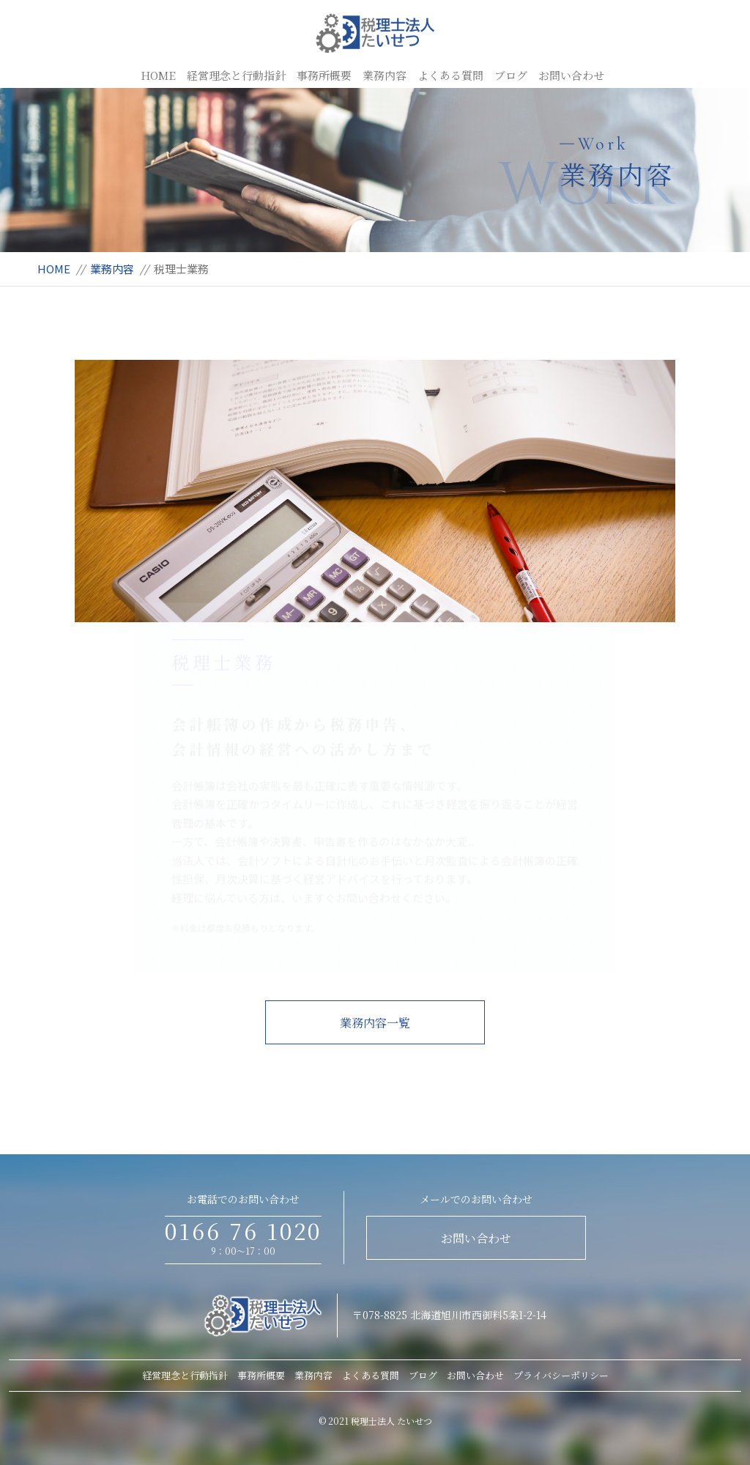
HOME (158, 75)
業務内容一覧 (375, 1022)
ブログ (510, 75)
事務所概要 (324, 75)
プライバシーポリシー (561, 1375)
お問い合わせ (571, 75)
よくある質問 (450, 75)
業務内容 (384, 75)
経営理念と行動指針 (236, 75)
